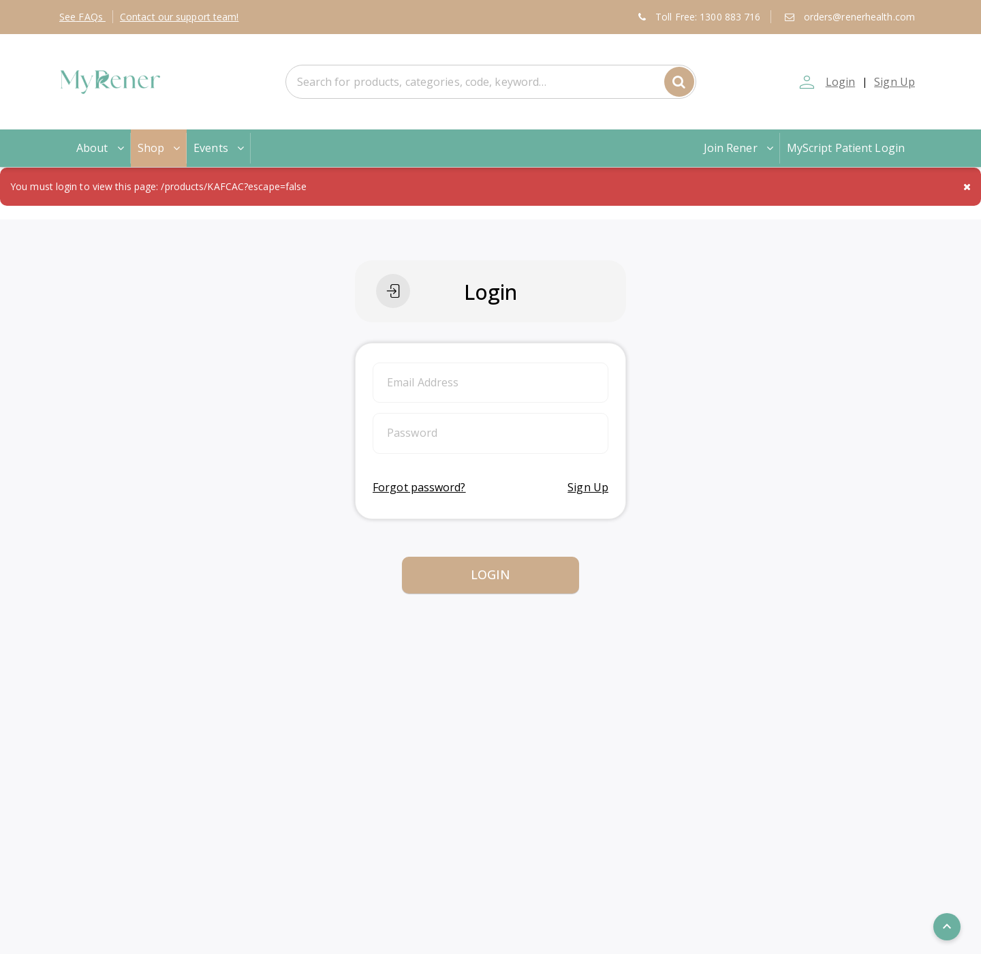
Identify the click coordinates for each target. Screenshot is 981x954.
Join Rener (740, 147)
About (101, 147)
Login (841, 81)
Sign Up (894, 81)
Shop (160, 147)
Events (220, 147)
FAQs (82, 16)
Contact (179, 16)
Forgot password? (419, 487)
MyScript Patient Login (846, 147)
